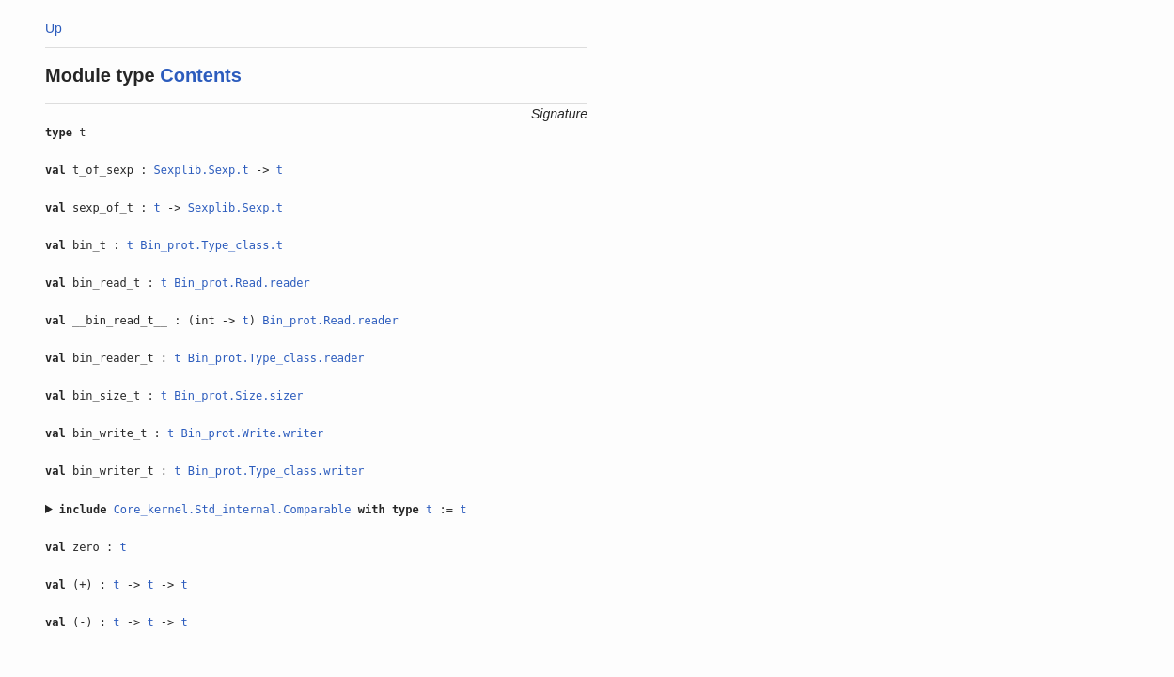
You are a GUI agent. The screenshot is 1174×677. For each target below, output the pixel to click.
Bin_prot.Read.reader (242, 283)
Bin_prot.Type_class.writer (276, 471)
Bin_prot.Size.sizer (238, 395)
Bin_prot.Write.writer (252, 433)
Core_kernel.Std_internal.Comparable (233, 509)
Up (53, 28)
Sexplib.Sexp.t (201, 170)
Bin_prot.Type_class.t (211, 245)
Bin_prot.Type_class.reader (276, 358)
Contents (201, 75)
